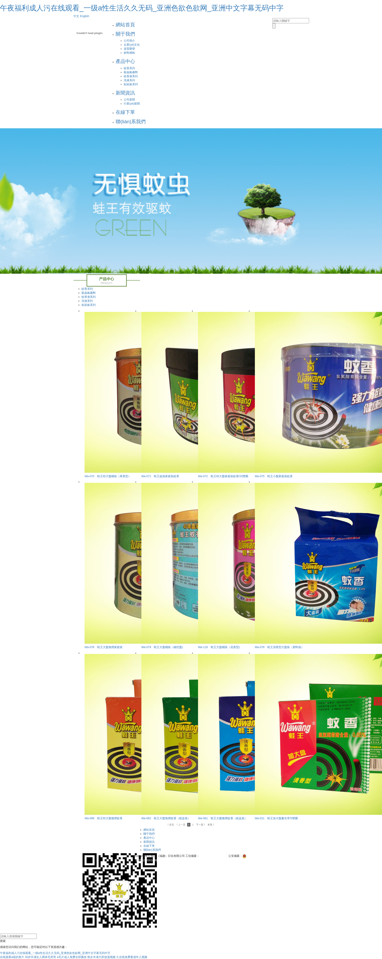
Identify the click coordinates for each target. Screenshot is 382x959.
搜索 (3, 941)
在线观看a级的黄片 (12, 957)
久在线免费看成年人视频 (131, 957)
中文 (76, 16)
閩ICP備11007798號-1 (213, 855)
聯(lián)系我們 (131, 121)
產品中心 (125, 61)
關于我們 (125, 34)
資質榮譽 (129, 48)
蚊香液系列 (131, 76)
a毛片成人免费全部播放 (72, 957)
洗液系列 (129, 80)
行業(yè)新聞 (132, 103)
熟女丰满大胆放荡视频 (101, 957)
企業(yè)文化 (132, 44)
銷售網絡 (129, 52)
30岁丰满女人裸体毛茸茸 (40, 957)
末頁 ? (210, 824)
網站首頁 (125, 24)
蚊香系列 (129, 68)
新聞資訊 (125, 93)
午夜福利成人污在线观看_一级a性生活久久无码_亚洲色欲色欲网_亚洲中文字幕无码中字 (142, 8)
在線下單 (125, 112)
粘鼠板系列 (131, 84)
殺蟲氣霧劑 (131, 72)
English (84, 16)
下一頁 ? (200, 824)
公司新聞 (129, 99)
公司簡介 (129, 40)
